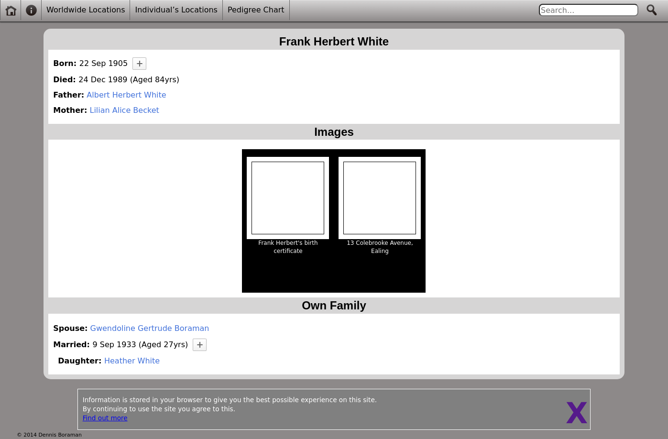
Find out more (105, 418)
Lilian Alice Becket (124, 110)
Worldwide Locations (85, 9)
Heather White (132, 360)
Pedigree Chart (256, 9)
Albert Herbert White (126, 94)
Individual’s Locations (176, 9)
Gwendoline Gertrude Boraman (149, 328)
